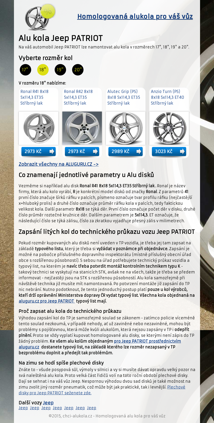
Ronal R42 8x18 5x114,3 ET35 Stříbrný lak (78, 97)
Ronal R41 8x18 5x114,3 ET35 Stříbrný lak (34, 97)
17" (25, 69)
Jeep (48, 403)
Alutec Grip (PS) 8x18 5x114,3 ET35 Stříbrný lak (123, 97)
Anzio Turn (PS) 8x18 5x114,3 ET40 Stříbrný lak (167, 97)
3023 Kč (163, 151)
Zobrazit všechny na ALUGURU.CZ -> (59, 164)
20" (78, 69)
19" (60, 69)
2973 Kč (33, 151)
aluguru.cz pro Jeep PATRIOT (47, 301)
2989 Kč (120, 151)
